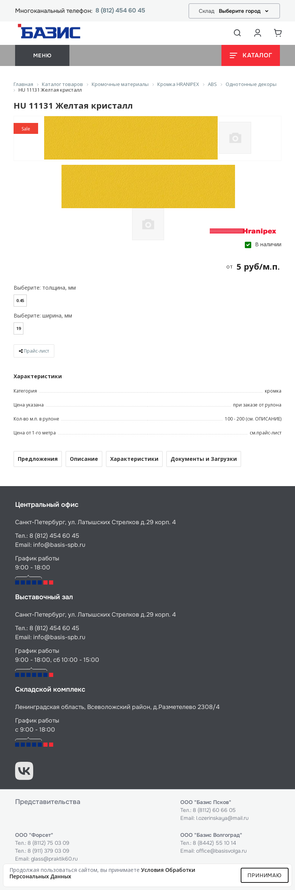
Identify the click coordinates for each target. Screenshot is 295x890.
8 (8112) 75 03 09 (48, 842)
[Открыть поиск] (237, 32)
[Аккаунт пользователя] (257, 32)
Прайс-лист (36, 351)
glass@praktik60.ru (54, 858)
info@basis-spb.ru (59, 545)
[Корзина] (278, 32)
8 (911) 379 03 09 (48, 850)
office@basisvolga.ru (221, 850)
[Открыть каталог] (250, 55)
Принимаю (264, 875)
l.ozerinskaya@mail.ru (222, 818)
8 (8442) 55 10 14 (214, 842)
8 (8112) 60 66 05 (214, 810)
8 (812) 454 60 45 (120, 11)
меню (42, 55)
